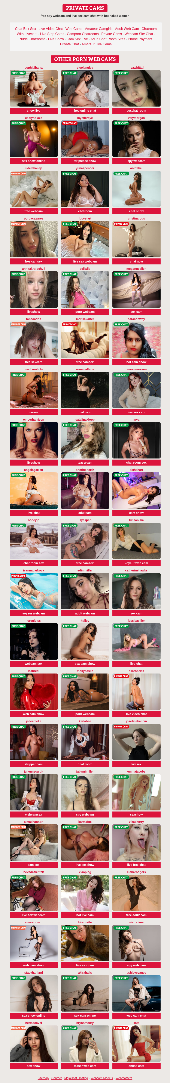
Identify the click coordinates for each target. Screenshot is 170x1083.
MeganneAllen (136, 268)
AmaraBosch (33, 922)
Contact (56, 1078)
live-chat (136, 663)
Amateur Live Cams (97, 44)
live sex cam (136, 412)
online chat (136, 1066)
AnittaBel (136, 168)
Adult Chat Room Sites (108, 39)
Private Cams (111, 34)
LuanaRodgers (136, 872)
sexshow (136, 814)
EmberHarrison (33, 419)
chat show (136, 211)
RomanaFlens (85, 369)
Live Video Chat (51, 29)
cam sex (33, 864)
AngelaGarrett (33, 470)
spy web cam (136, 965)
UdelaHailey (33, 168)
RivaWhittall (136, 67)
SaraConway (136, 319)
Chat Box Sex (25, 29)
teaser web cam (85, 1066)
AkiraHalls (85, 972)
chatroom (85, 211)
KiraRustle (85, 922)
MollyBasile (85, 671)
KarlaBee (85, 721)
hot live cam (85, 915)
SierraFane (136, 922)
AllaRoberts (136, 671)
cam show (136, 513)
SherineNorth (85, 470)
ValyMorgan (136, 118)
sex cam (136, 311)
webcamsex (33, 814)
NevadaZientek (33, 872)
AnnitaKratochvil (33, 268)
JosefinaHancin (136, 721)
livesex (34, 412)
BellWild (84, 268)
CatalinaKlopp (84, 419)
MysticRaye (85, 118)
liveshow (33, 311)
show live (33, 110)
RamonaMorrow (136, 369)
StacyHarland (33, 972)
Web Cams (74, 29)
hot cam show (136, 362)
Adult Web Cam (127, 29)
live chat (34, 513)
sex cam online (85, 1015)
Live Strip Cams (52, 34)
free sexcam (33, 362)
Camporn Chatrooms (83, 34)
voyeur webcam (33, 613)
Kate (136, 1023)
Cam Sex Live (77, 39)
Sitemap (43, 1078)
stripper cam (34, 764)
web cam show (33, 714)
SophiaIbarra (34, 67)
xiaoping (85, 872)
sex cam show (85, 663)
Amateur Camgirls (98, 29)
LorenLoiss (34, 620)
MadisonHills (33, 369)
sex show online (33, 161)
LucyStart (85, 218)
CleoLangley (85, 67)
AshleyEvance (136, 972)
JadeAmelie (33, 721)
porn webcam (85, 311)
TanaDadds (33, 319)
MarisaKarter (85, 319)
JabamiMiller (85, 771)
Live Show (56, 39)
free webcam (34, 211)
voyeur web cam (136, 563)
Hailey (85, 620)
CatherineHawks (136, 570)
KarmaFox (85, 821)
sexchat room (136, 110)
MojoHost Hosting (76, 1078)
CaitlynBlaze (33, 118)
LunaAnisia (136, 520)
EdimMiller (85, 570)
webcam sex (34, 663)
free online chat (85, 110)
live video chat (136, 714)
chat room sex (136, 462)
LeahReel (33, 671)
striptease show (85, 161)
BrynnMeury (85, 1023)
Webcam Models (102, 1078)
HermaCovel (33, 1023)
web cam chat (136, 1015)
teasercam (85, 462)
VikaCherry (136, 821)
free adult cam (136, 915)
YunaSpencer (85, 168)
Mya (136, 419)
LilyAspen (85, 520)
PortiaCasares (33, 218)
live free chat (136, 864)
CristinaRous (136, 218)
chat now (136, 261)
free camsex (33, 261)
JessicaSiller (136, 620)
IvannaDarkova (33, 570)
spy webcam (136, 161)
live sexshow (85, 864)
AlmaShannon (33, 821)
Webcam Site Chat (139, 34)
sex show (33, 1066)
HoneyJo (33, 520)
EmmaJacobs (136, 771)
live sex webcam (85, 261)
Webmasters (124, 1078)
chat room (85, 412)
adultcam (84, 513)
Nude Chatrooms (32, 39)
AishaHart (136, 470)
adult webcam (85, 613)
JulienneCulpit (33, 771)
